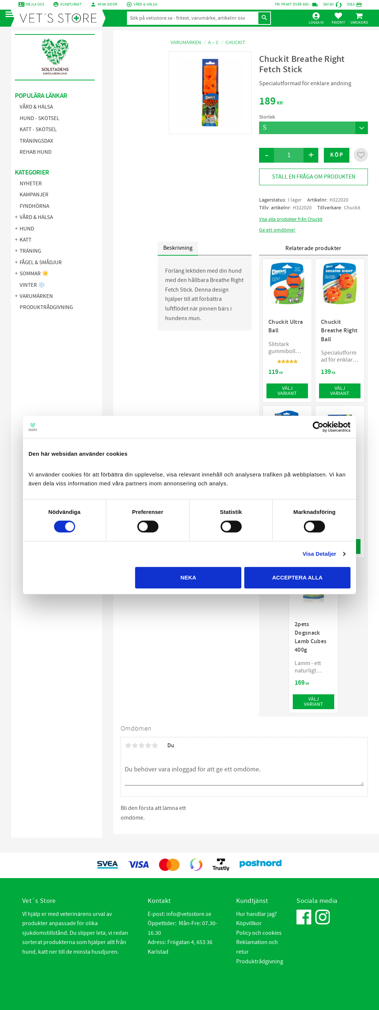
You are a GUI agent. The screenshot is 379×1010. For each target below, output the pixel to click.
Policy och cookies (259, 933)
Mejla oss (35, 4)
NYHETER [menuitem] (31, 183)
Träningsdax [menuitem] (36, 140)
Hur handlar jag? (256, 914)
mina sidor (107, 4)
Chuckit (352, 208)
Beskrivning (177, 248)
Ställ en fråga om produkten (313, 176)
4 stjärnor (148, 745)
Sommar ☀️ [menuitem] (34, 273)
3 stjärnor (141, 745)
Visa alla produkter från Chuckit (290, 219)
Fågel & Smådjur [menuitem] (41, 262)
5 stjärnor (154, 745)
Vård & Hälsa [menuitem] (36, 106)
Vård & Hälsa (145, 4)
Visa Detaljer (319, 554)
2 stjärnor (134, 745)
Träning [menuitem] (30, 251)
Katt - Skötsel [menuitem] (38, 129)
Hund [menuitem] (27, 228)
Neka (189, 577)
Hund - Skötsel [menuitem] (39, 118)
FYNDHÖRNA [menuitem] (34, 206)
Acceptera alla (297, 577)
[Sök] (264, 18)
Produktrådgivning (259, 961)
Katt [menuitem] (25, 239)
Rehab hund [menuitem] (35, 152)
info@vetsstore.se (188, 914)
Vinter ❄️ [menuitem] (32, 285)
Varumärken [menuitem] (36, 296)
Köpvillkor (249, 923)
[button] (12, 14)
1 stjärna (128, 745)
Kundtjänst (70, 4)
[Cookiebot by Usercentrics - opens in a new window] (318, 426)
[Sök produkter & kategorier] (192, 18)
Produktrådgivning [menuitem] (46, 307)
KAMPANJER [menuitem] (34, 194)
